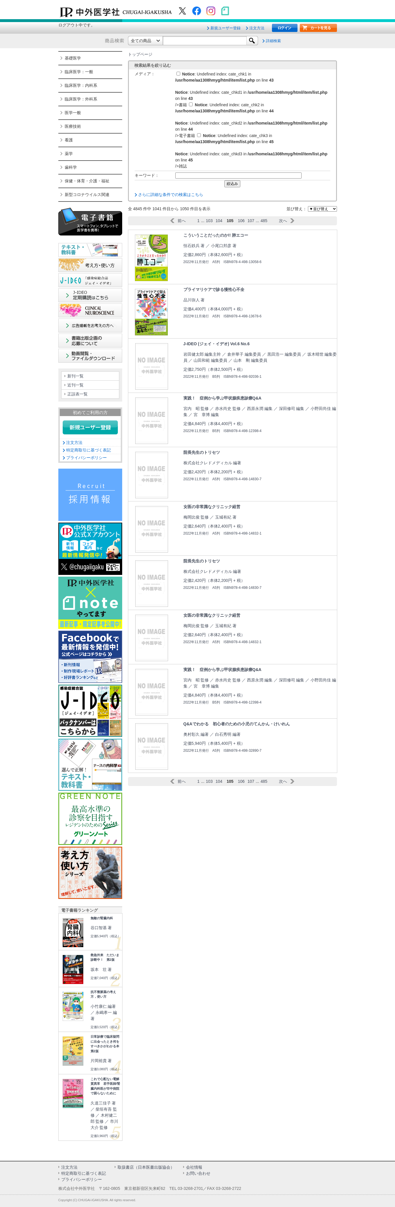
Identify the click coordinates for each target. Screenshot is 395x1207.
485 (264, 220)
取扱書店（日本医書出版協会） (146, 1167)
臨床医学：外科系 (81, 99)
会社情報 (194, 1167)
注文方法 (256, 28)
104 (219, 220)
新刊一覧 (75, 376)
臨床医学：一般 (79, 71)
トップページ (140, 54)
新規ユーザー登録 (225, 28)
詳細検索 (273, 41)
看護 (69, 140)
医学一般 (73, 112)
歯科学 (71, 167)
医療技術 (73, 126)
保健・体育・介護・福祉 (87, 181)
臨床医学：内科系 (81, 85)
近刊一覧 (75, 385)
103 (209, 220)
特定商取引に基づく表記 (88, 450)
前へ (182, 220)
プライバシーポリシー (86, 457)
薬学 (69, 153)
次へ (283, 220)
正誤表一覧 (77, 394)
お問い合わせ (198, 1173)
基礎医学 (73, 58)
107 (251, 220)
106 (241, 220)
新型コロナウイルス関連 (87, 194)
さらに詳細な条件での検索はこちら (170, 194)
